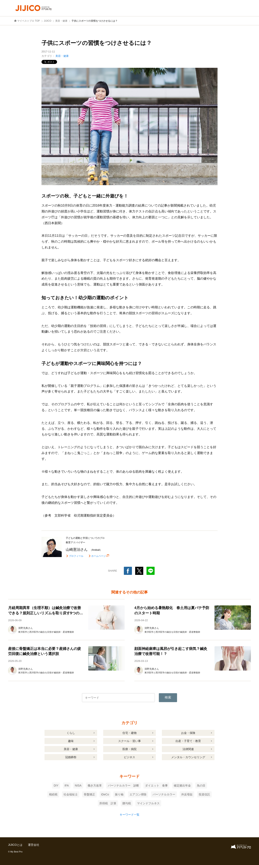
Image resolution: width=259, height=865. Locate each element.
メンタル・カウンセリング (188, 757)
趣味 (71, 741)
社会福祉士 (71, 794)
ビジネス (129, 757)
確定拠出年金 (182, 785)
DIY (56, 785)
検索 (168, 697)
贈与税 (126, 803)
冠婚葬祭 (70, 757)
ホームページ (98, 556)
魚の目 (201, 785)
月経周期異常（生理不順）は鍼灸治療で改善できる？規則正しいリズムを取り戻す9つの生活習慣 (45, 613)
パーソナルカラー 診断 (123, 785)
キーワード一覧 (129, 814)
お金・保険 (188, 732)
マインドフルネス (148, 803)
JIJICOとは (15, 844)
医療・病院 (129, 749)
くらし (71, 732)
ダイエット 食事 (156, 785)
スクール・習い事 (129, 741)
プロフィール (76, 556)
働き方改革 (95, 785)
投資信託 (204, 794)
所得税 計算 (107, 803)
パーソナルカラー (164, 794)
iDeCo (105, 794)
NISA (78, 785)
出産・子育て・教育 (188, 741)
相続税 (53, 794)
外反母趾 (187, 794)
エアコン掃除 (138, 794)
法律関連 (188, 749)
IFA (67, 785)
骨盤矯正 (89, 794)
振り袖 (119, 794)
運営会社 (33, 844)
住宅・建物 (129, 732)
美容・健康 (62, 55)
